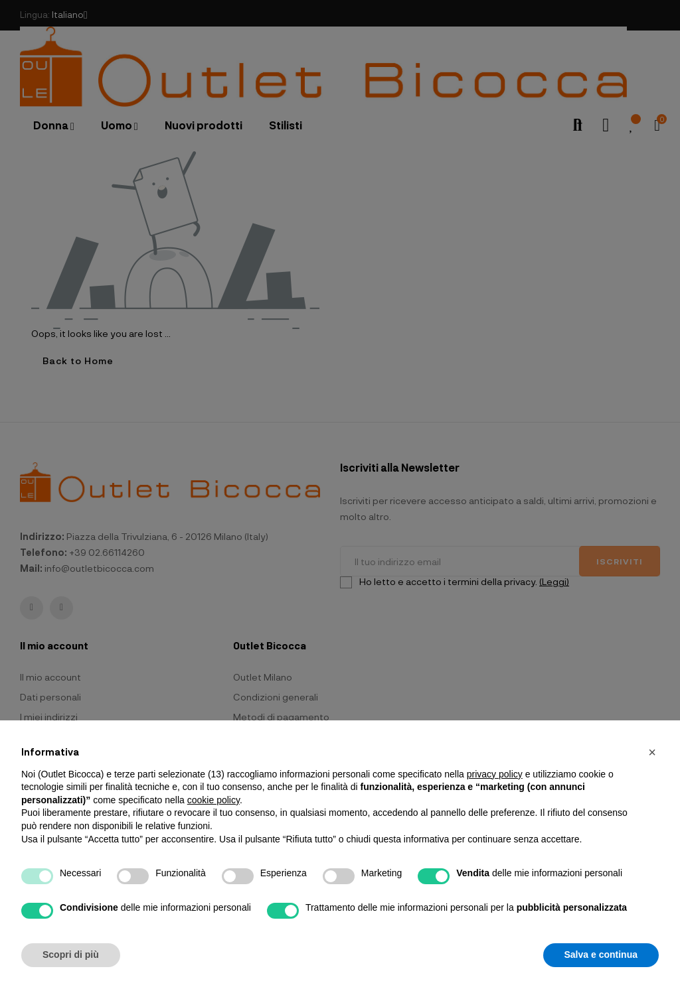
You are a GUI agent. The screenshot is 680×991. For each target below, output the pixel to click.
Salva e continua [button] (601, 954)
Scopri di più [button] (70, 954)
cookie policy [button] (213, 800)
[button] (652, 752)
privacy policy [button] (495, 774)
